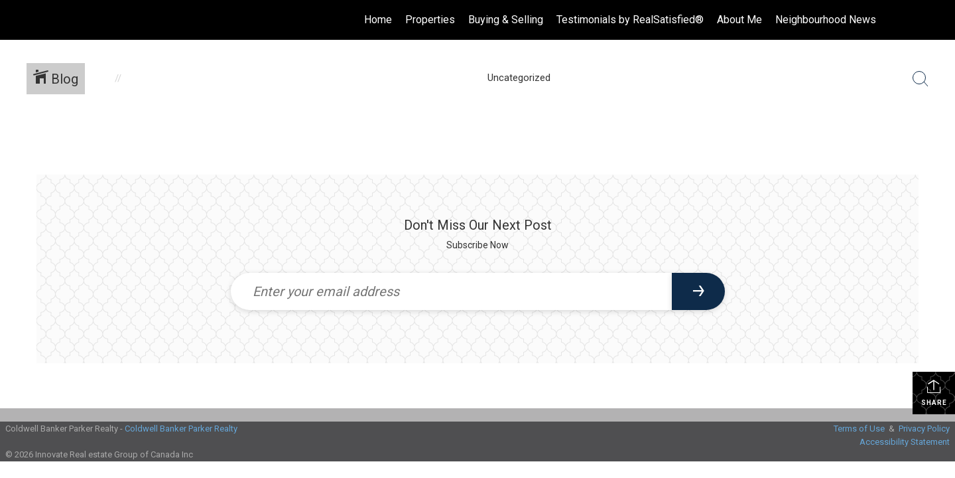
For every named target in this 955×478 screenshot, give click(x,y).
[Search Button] (920, 79)
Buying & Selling (505, 19)
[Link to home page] (17, 20)
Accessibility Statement (905, 442)
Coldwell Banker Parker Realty (181, 429)
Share (934, 392)
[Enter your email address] (451, 291)
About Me (739, 19)
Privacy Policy (924, 429)
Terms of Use (859, 429)
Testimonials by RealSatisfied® (630, 19)
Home (378, 19)
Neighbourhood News (825, 19)
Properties (430, 19)
